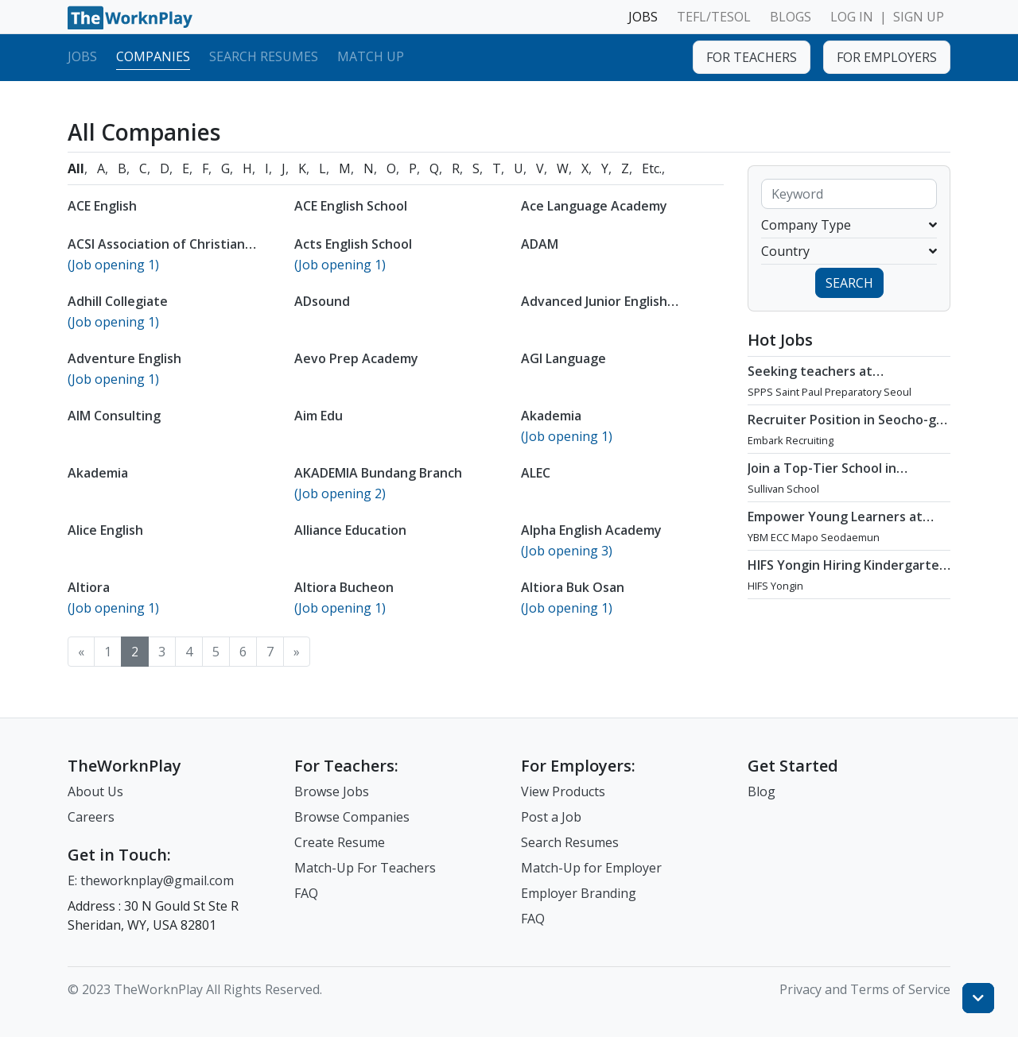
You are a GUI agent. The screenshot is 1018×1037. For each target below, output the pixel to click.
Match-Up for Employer (591, 867)
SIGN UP (918, 16)
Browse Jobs (331, 791)
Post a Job (551, 817)
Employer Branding (578, 893)
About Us (95, 791)
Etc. (652, 168)
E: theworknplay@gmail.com (151, 880)
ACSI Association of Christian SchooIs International (156, 252)
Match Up (370, 56)
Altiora (89, 587)
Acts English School (353, 244)
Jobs (82, 56)
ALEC (535, 473)
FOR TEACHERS (751, 57)
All (76, 168)
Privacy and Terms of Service (864, 989)
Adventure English (124, 358)
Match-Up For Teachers (365, 867)
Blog (761, 791)
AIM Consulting (114, 415)
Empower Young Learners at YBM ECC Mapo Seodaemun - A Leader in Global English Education (841, 540)
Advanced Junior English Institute (594, 309)
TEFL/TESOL (714, 16)
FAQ (306, 893)
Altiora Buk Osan (572, 587)
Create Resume (339, 842)
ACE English (102, 206)
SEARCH (849, 283)
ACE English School (350, 206)
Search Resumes (263, 56)
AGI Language (563, 358)
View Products (563, 791)
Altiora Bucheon (344, 587)
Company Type (849, 224)
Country (849, 251)
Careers (91, 817)
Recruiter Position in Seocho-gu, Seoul (847, 427)
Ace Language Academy (594, 206)
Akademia (551, 415)
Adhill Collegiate (118, 301)
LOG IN (851, 16)
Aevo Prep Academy (356, 358)
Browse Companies (352, 817)
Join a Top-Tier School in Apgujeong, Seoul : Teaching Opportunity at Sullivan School (842, 484)
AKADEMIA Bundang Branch (378, 473)
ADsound (322, 301)
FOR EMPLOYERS (887, 57)
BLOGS (790, 16)
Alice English (105, 530)
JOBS (643, 16)
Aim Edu (318, 415)
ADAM (539, 244)
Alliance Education (350, 530)
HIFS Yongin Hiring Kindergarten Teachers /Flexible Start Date (847, 573)
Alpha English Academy (591, 530)
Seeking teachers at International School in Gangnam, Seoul (818, 387)
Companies (153, 56)
